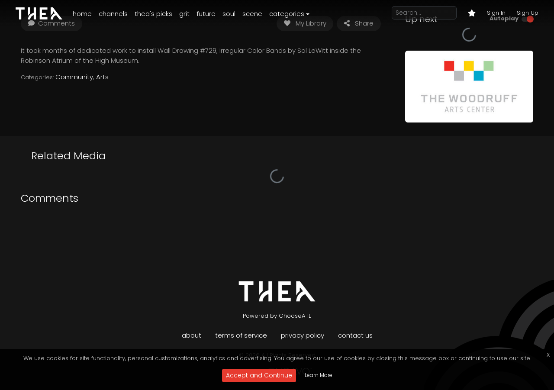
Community (74, 76)
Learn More (318, 375)
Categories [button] (286, 13)
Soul (228, 13)
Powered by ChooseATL (277, 316)
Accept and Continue (259, 375)
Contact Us (355, 335)
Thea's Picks (153, 13)
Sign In (496, 13)
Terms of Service (241, 335)
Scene (252, 13)
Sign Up (527, 13)
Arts (102, 76)
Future (206, 13)
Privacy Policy (302, 335)
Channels (113, 13)
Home (82, 13)
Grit (184, 13)
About (191, 335)
